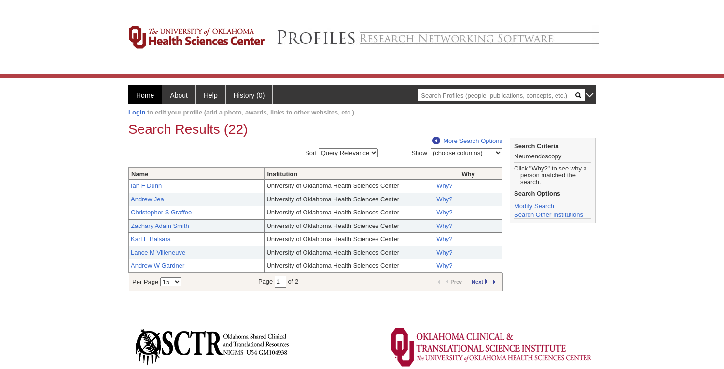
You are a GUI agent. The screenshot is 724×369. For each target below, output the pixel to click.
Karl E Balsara (151, 238)
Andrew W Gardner (157, 265)
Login (136, 112)
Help (211, 95)
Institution (282, 174)
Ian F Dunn (146, 185)
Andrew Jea (147, 199)
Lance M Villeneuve (158, 252)
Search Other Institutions (548, 214)
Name (139, 174)
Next (479, 281)
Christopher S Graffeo (161, 212)
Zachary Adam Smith (160, 225)
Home (145, 95)
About (179, 95)
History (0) (249, 95)
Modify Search (534, 206)
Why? (444, 185)
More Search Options (467, 140)
